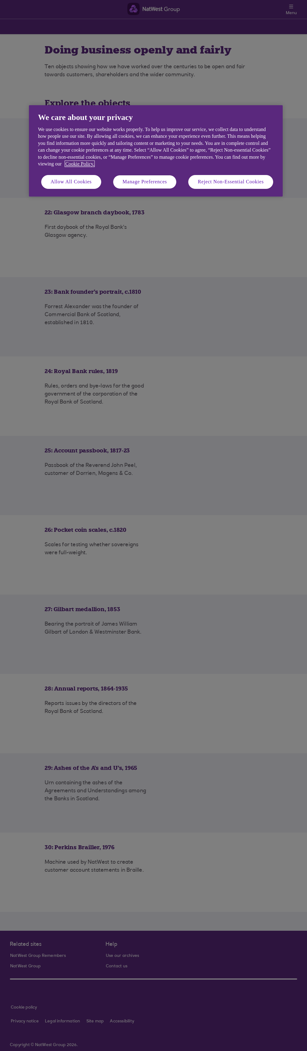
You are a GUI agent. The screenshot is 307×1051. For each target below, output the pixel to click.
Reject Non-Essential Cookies (231, 181)
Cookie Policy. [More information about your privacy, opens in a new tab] (79, 163)
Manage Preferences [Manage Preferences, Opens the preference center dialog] (144, 181)
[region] (156, 151)
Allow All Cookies (71, 181)
